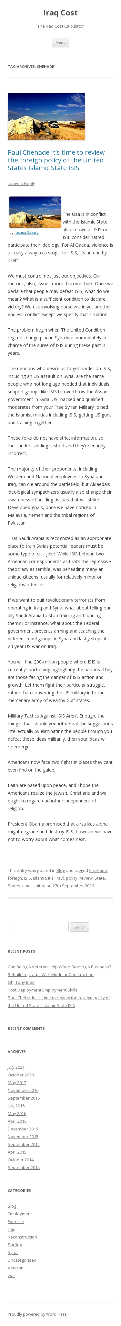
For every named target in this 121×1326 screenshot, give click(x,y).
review (86, 878)
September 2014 (24, 1167)
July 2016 (16, 1106)
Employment (20, 1214)
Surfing (15, 1245)
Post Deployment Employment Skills (42, 990)
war (11, 1275)
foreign (15, 878)
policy (71, 878)
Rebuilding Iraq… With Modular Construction (51, 974)
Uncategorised (22, 1260)
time (26, 886)
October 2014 (21, 1160)
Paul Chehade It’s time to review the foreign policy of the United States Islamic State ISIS (56, 160)
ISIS (27, 878)
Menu (60, 42)
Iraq (11, 1229)
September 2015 (24, 1144)
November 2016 (23, 1090)
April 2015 (17, 1152)
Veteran (16, 1268)
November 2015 (23, 1136)
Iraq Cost (60, 13)
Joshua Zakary (27, 232)
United (39, 886)
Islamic (39, 878)
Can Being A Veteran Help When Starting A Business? (59, 967)
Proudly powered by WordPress (37, 1314)
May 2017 (17, 1082)
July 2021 (16, 1067)
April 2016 (17, 1121)
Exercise (16, 1221)
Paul (59, 878)
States (14, 886)
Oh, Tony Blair (21, 982)
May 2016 (17, 1113)
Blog (60, 870)
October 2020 (21, 1075)
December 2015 (23, 1129)
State (100, 878)
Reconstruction (22, 1237)
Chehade (98, 870)
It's (51, 878)
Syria (13, 1252)
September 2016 (24, 1098)
